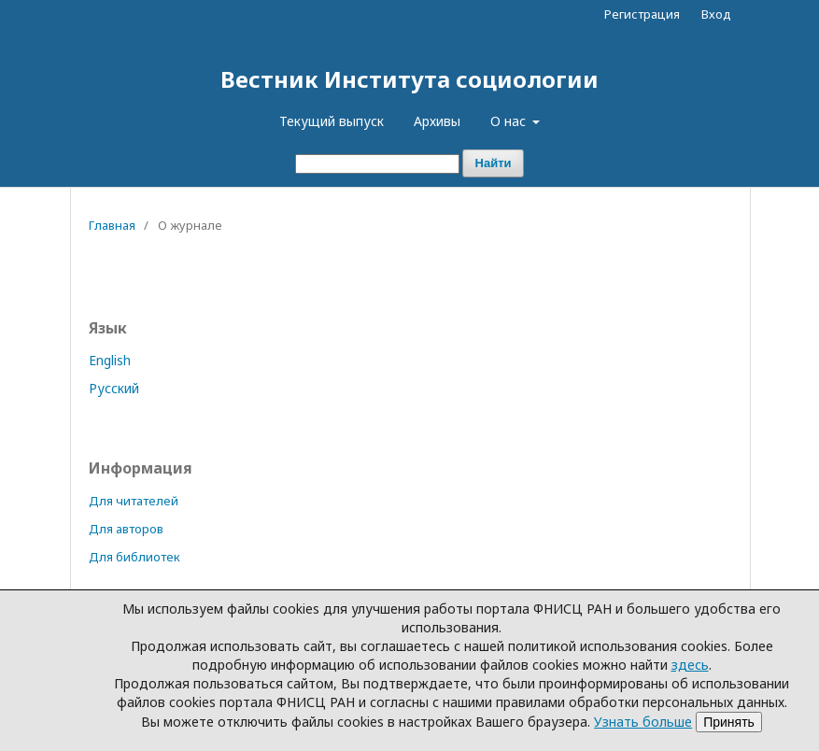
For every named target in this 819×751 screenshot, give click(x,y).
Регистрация (642, 14)
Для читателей (133, 500)
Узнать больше (643, 721)
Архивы (437, 121)
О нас (510, 121)
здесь (690, 664)
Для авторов (126, 528)
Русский (114, 388)
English (110, 360)
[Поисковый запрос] (377, 164)
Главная (112, 225)
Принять (729, 722)
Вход (716, 14)
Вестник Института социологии (409, 79)
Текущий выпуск (331, 121)
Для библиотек (134, 556)
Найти (493, 163)
